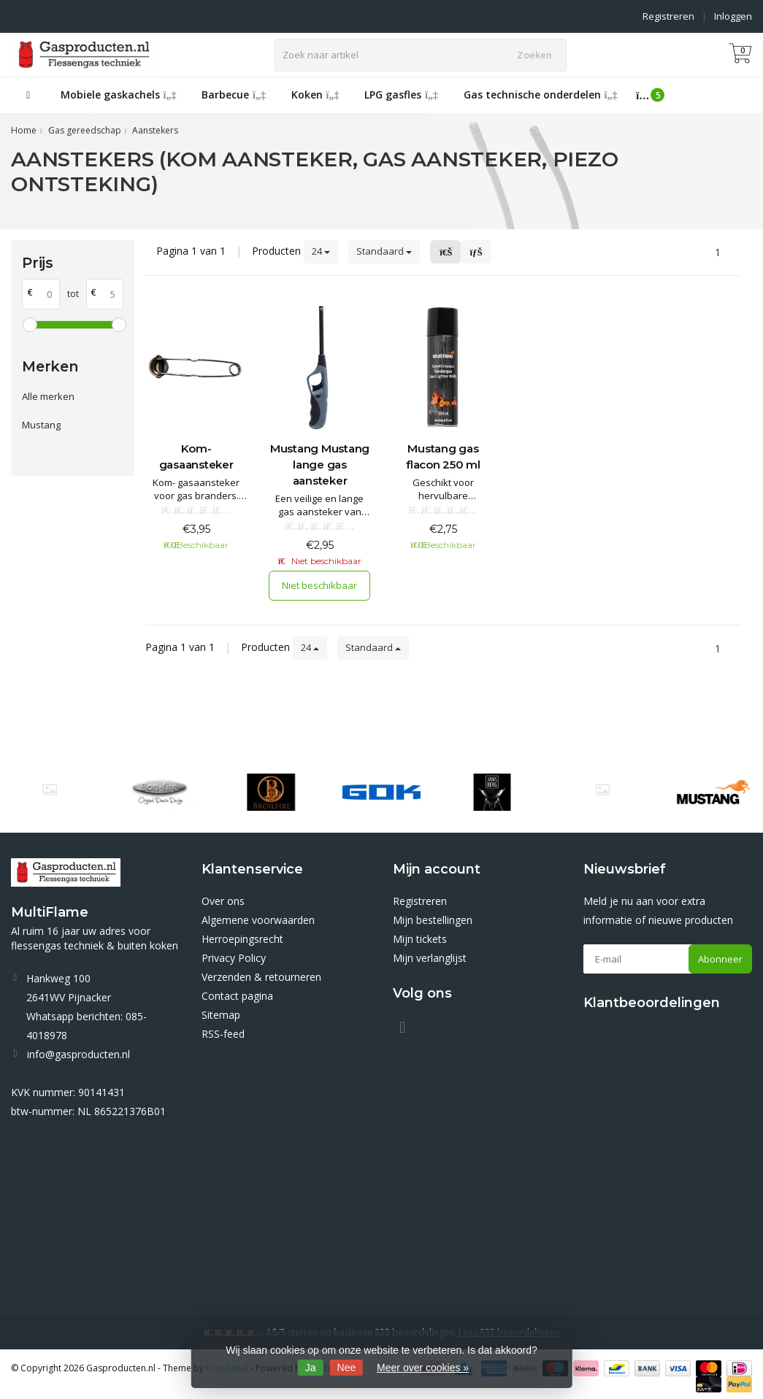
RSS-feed (223, 1034)
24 (321, 251)
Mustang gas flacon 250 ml (443, 456)
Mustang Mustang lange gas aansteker (319, 464)
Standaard (384, 251)
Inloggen (733, 16)
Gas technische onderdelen (541, 94)
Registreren (668, 16)
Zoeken (534, 54)
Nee (346, 1367)
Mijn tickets (420, 939)
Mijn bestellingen (432, 920)
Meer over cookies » (423, 1367)
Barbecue (234, 94)
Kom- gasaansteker (196, 456)
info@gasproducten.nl (78, 1054)
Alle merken (48, 396)
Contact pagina (237, 996)
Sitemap (221, 1015)
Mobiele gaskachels (119, 94)
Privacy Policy (234, 958)
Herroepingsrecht (242, 939)
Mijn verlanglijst (430, 958)
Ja (310, 1367)
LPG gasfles (401, 94)
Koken (315, 94)
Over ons (223, 901)
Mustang (41, 424)
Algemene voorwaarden (258, 920)
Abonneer (720, 959)
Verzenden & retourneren (261, 977)
